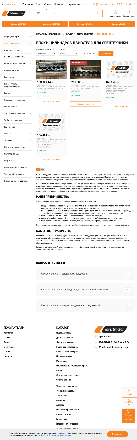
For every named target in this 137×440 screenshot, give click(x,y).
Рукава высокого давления (16, 178)
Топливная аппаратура (17, 111)
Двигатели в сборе (17, 48)
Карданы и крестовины (17, 54)
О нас (38, 4)
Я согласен (117, 434)
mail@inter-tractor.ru (102, 4)
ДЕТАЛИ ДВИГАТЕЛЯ (85, 32)
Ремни (7, 91)
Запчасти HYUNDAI (85, 24)
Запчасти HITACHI (17, 24)
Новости (58, 4)
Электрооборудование (14, 172)
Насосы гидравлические (17, 145)
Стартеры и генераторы (17, 97)
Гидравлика (9, 158)
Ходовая (17, 138)
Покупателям (73, 4)
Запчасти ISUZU (119, 24)
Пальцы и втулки (17, 68)
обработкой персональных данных (55, 435)
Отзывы (7, 335)
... (85, 3)
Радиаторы (17, 75)
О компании (9, 345)
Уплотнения (17, 124)
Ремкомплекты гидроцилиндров (17, 83)
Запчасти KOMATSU (51, 24)
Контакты (27, 4)
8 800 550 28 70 (126, 4)
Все (42, 167)
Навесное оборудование (15, 165)
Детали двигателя (17, 41)
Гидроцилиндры (17, 34)
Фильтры (17, 131)
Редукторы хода (17, 151)
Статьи (47, 4)
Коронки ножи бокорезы (17, 61)
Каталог (69, 32)
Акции (7, 340)
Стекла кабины (17, 104)
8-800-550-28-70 (120, 339)
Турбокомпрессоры (17, 118)
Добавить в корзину (51, 99)
